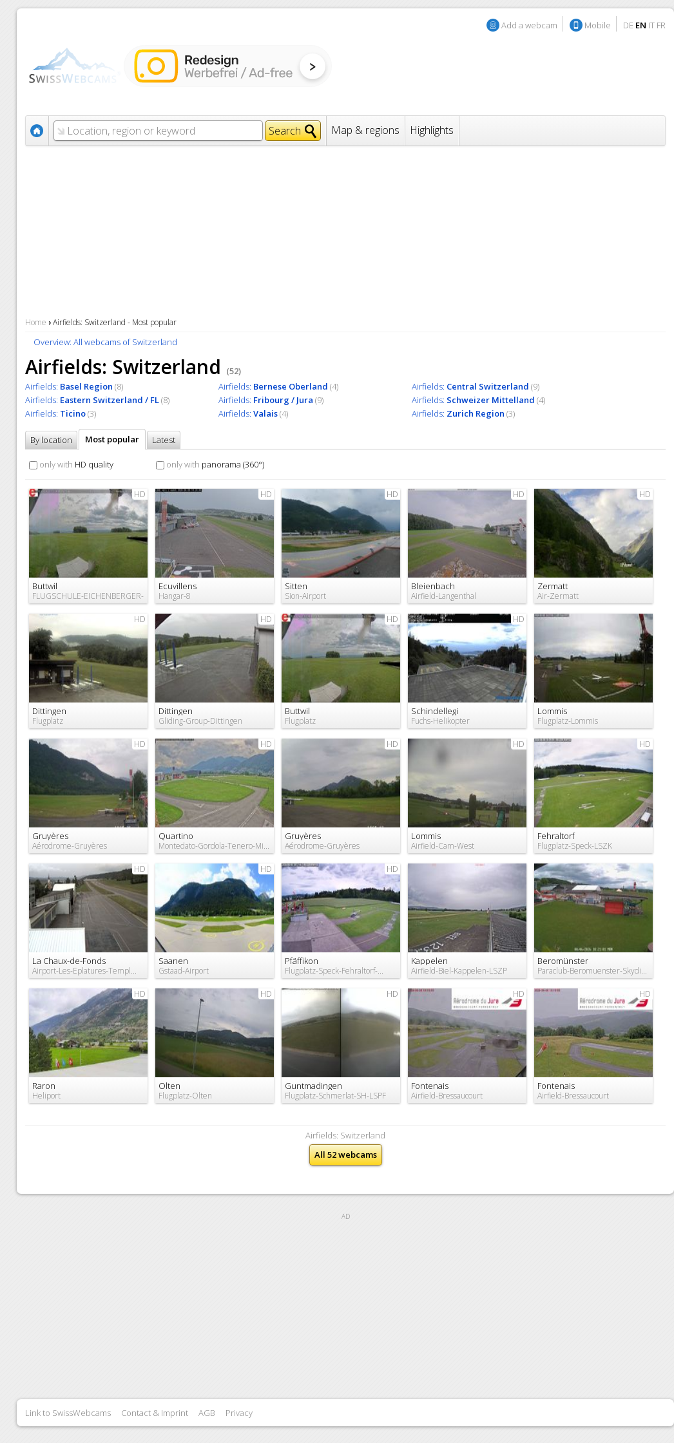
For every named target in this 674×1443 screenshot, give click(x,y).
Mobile (597, 25)
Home (35, 322)
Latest (163, 440)
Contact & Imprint (154, 1413)
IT (651, 25)
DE (628, 25)
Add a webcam (529, 25)
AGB (206, 1413)
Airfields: (69, 386)
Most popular (112, 439)
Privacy (239, 1413)
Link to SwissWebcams (68, 1413)
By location (51, 440)
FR (661, 25)
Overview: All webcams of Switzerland (105, 342)
